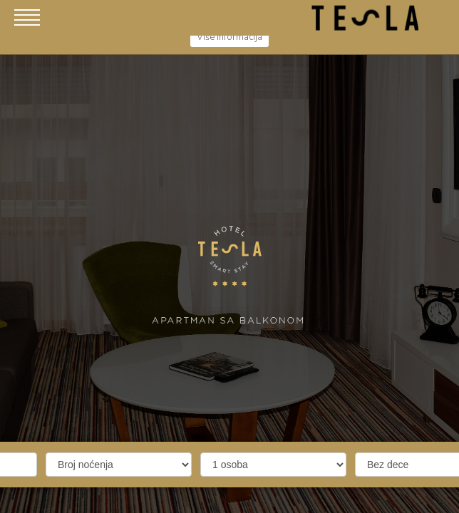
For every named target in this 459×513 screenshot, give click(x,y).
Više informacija (229, 37)
